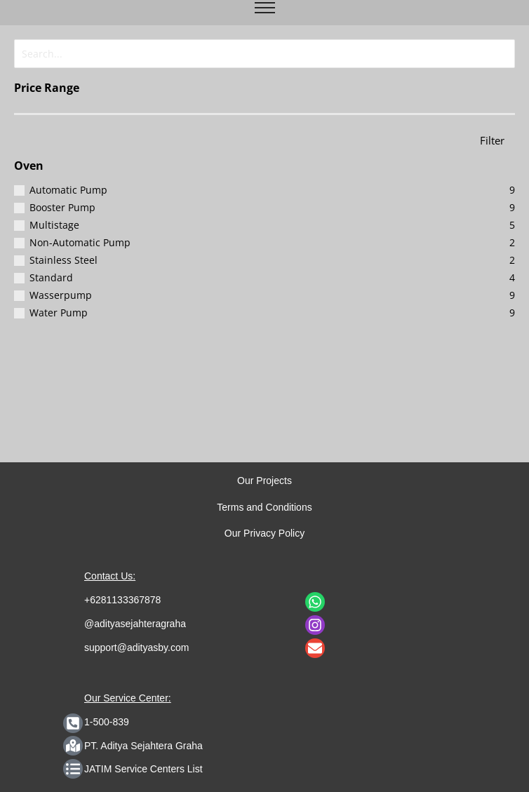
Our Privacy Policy (264, 533)
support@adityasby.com (136, 647)
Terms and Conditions (264, 507)
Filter (492, 138)
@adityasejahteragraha (135, 623)
